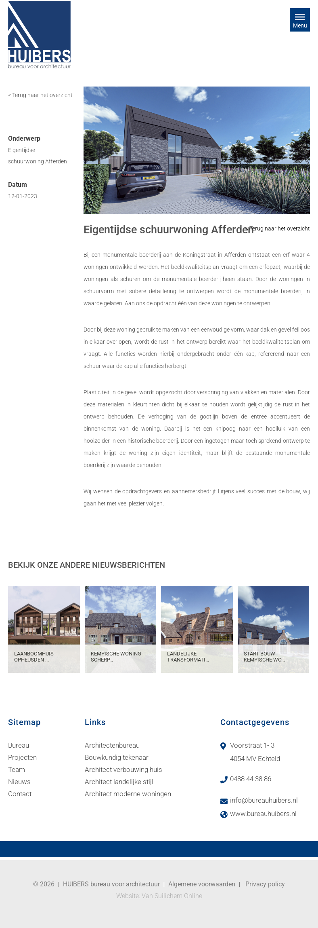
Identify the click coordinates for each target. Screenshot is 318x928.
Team (16, 769)
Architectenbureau (112, 745)
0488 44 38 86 (250, 779)
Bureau (18, 745)
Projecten (22, 757)
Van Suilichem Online (172, 896)
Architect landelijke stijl (119, 782)
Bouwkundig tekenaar (117, 757)
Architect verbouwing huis (123, 769)
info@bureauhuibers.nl (264, 800)
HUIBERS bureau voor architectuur (111, 884)
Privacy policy (265, 884)
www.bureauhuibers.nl (263, 814)
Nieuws (19, 782)
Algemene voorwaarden (201, 884)
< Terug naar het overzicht (40, 95)
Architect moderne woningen (128, 794)
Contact (19, 794)
